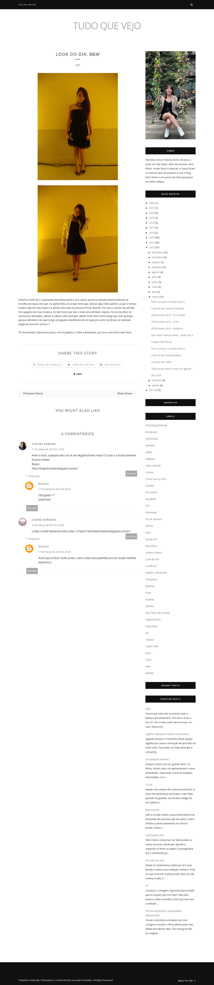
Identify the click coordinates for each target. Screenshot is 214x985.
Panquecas (151, 579)
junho (155, 282)
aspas (148, 452)
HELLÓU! (156, 375)
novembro (157, 257)
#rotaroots (151, 432)
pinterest (150, 586)
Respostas (34, 476)
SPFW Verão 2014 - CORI (164, 321)
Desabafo (150, 499)
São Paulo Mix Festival (157, 612)
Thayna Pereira (44, 444)
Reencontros (152, 809)
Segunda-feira (152, 619)
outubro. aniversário (156, 572)
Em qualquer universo (157, 759)
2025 (151, 203)
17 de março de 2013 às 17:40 (48, 449)
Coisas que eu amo (155, 478)
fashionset (151, 512)
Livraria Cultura (153, 552)
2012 (151, 390)
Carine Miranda (44, 520)
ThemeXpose (47, 980)
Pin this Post (112, 365)
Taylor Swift (151, 646)
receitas (149, 599)
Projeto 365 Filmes (161, 342)
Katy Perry (151, 545)
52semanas (151, 438)
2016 (151, 232)
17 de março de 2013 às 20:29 (54, 552)
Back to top (187, 980)
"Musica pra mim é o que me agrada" (171, 368)
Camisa (149, 472)
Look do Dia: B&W (161, 362)
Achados (150, 445)
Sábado (149, 606)
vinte (148, 666)
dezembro (157, 252)
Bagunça (150, 458)
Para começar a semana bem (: (168, 301)
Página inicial (27, 4)
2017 (151, 227)
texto (148, 653)
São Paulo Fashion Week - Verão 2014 (172, 335)
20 (146, 885)
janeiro (155, 385)
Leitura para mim (154, 835)
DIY (147, 505)
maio (154, 286)
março (155, 296)
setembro (157, 267)
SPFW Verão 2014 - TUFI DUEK (168, 315)
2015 (151, 237)
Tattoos (149, 639)
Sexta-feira (151, 626)
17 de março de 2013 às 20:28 (54, 489)
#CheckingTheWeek (156, 425)
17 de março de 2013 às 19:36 (48, 525)
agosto (155, 272)
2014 (151, 242)
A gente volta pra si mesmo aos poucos (167, 734)
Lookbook (150, 565)
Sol (147, 632)
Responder (131, 474)
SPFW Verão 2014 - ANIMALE (167, 328)
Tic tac (149, 784)
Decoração (151, 492)
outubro (156, 262)
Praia (148, 592)
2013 (151, 247)
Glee (147, 532)
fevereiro (157, 380)
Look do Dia (152, 559)
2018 (151, 222)
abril (154, 291)
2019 (151, 217)
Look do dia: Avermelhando (166, 355)
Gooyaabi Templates (81, 980)
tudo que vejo (107, 25)
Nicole (43, 484)
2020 (151, 212)
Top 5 (148, 659)
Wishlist (149, 673)
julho (154, 277)
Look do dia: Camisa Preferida (167, 308)
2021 (151, 207)
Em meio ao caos (155, 860)
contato (149, 485)
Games (149, 525)
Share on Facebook (49, 365)
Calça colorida (153, 465)
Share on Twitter (83, 365)
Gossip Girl (151, 539)
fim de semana (153, 519)
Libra (148, 708)
